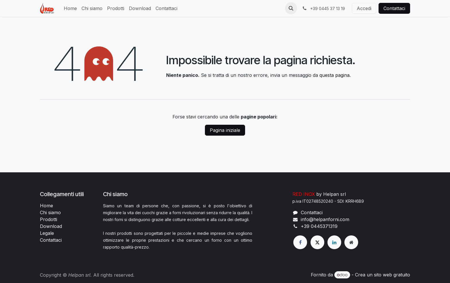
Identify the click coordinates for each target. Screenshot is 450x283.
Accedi (364, 8)
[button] (291, 8)
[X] (317, 242)
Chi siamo (50, 212)
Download (51, 226)
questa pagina (334, 75)
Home (46, 205)
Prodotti (48, 219)
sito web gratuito (392, 275)
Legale (47, 233)
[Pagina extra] (351, 242)
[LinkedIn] (334, 242)
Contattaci (394, 8)
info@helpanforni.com (325, 219)
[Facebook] (300, 242)
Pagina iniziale (225, 130)
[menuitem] (70, 8)
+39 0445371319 (319, 226)
